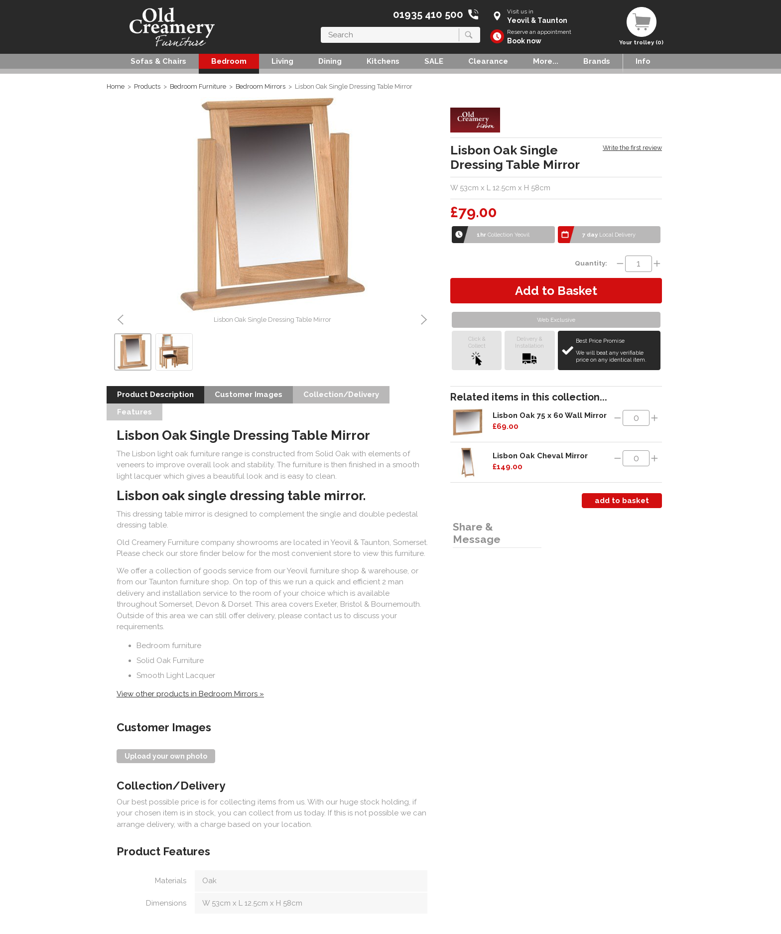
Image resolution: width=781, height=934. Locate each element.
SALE (433, 61)
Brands (596, 61)
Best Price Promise (617, 350)
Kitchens (383, 61)
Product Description (155, 394)
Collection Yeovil (503, 234)
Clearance (488, 61)
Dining (330, 61)
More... (545, 61)
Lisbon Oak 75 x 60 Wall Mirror (550, 415)
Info (643, 61)
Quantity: (591, 263)
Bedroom (229, 61)
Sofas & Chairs (158, 61)
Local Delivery (609, 234)
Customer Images (248, 394)
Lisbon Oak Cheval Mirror (540, 455)
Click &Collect (477, 350)
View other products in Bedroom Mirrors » (190, 693)
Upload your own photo (166, 756)
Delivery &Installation (529, 350)
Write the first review (632, 147)
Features (134, 411)
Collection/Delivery (341, 394)
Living (282, 61)
